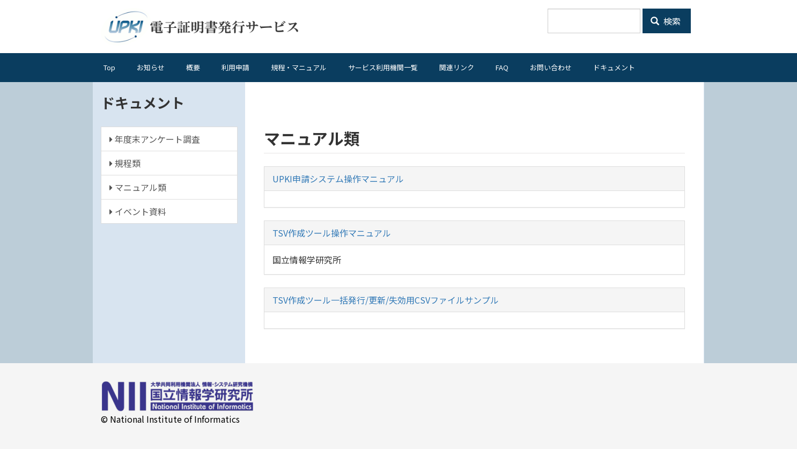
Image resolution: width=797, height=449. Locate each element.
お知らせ (151, 67)
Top (109, 67)
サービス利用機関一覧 (383, 67)
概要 (193, 67)
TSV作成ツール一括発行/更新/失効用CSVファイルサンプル (385, 299)
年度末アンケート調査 (154, 139)
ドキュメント (614, 67)
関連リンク (456, 67)
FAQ (502, 67)
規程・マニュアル (299, 67)
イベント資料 (137, 211)
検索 (666, 20)
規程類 (125, 163)
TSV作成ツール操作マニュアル (331, 232)
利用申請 (235, 67)
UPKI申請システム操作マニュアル (338, 178)
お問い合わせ (551, 67)
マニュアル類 (137, 187)
